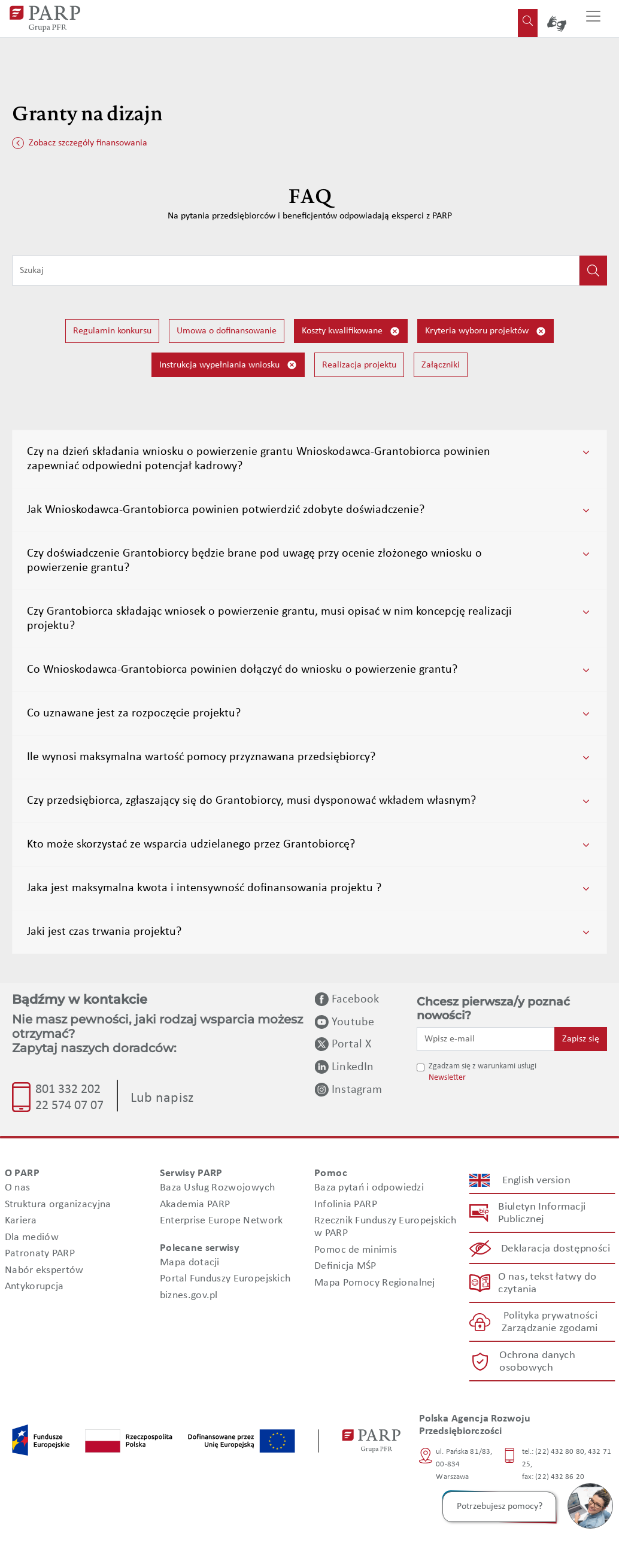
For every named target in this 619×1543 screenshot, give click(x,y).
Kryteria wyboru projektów (485, 331)
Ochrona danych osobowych (536, 1361)
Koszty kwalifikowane (351, 331)
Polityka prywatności (550, 1316)
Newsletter (447, 1077)
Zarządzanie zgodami (549, 1328)
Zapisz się (580, 1039)
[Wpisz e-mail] (486, 1039)
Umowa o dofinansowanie (227, 331)
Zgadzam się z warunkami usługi (482, 1066)
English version (536, 1180)
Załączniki (440, 365)
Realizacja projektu (359, 365)
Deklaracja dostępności (556, 1248)
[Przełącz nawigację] (593, 18)
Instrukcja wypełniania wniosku (228, 365)
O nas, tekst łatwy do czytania (546, 1283)
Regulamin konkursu (112, 331)
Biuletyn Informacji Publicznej (541, 1213)
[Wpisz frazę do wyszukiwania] (295, 270)
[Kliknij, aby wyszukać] (593, 270)
